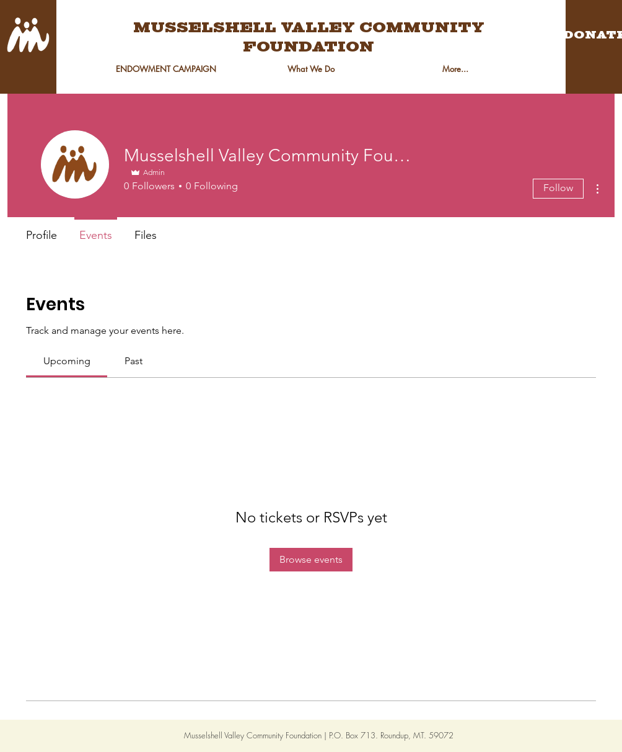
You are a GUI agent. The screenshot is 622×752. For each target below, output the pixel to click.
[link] (66, 361)
